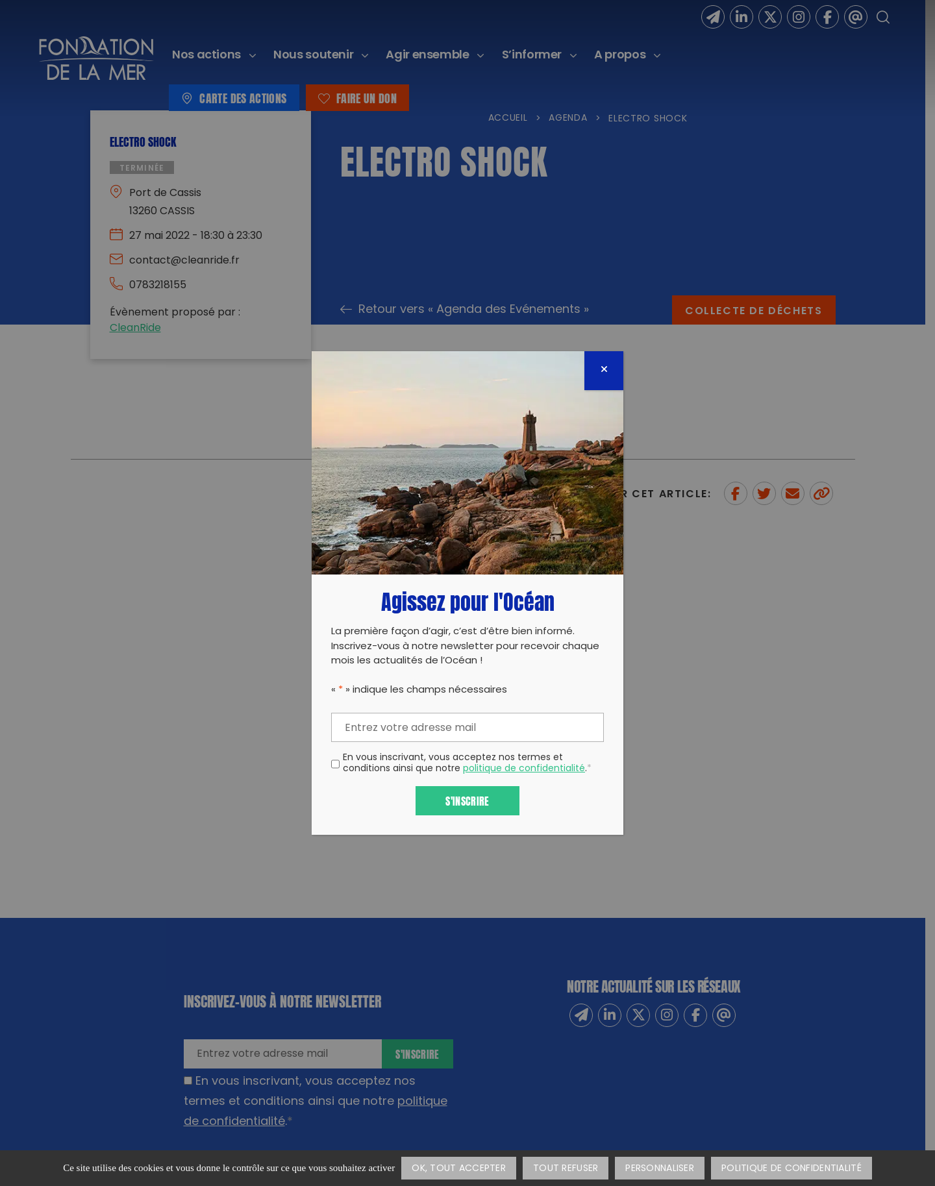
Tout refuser (565, 1168)
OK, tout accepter (459, 1168)
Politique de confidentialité (791, 1168)
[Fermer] (603, 370)
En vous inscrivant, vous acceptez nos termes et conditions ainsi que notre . (467, 764)
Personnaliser (659, 1168)
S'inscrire (467, 800)
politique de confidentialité (524, 768)
